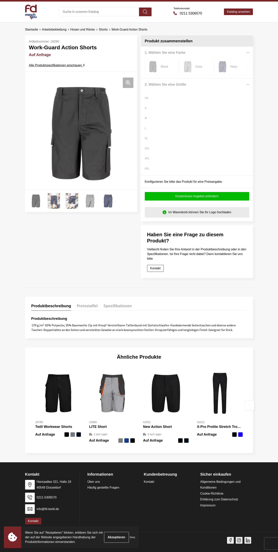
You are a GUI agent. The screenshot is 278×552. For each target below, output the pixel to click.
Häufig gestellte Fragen (103, 487)
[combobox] (99, 12)
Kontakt (155, 268)
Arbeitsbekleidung (54, 29)
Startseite (31, 29)
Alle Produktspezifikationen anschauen (57, 65)
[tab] (51, 306)
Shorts (103, 29)
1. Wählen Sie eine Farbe (165, 52)
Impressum (207, 505)
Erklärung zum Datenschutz (219, 499)
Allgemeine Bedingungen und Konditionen (220, 484)
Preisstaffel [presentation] (87, 306)
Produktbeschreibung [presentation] (51, 306)
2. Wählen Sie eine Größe (165, 84)
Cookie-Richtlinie (211, 493)
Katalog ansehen (238, 11)
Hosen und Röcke (82, 29)
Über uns (93, 481)
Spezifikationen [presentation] (117, 306)
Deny (132, 537)
